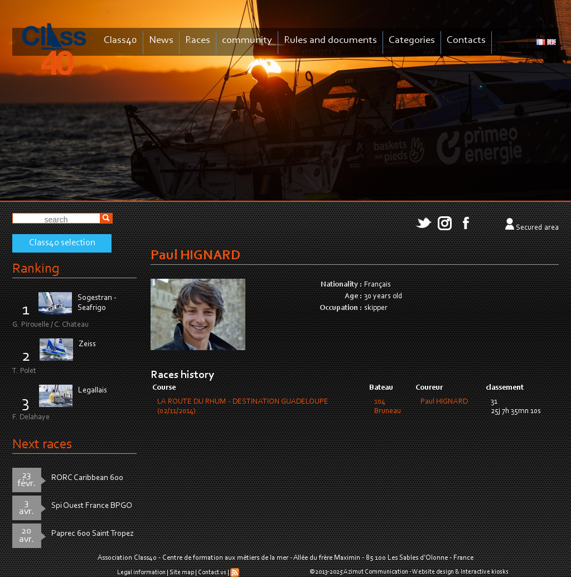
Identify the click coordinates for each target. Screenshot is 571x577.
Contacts (466, 40)
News (161, 40)
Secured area (537, 228)
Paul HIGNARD (444, 402)
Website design (433, 572)
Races (197, 40)
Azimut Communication (375, 572)
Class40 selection (62, 243)
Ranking (35, 269)
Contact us (212, 572)
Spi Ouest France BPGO (91, 506)
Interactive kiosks (485, 572)
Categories (412, 40)
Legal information (141, 572)
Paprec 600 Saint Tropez (92, 534)
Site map (182, 572)
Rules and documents (330, 40)
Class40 (120, 40)
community (247, 40)
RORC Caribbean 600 (87, 478)
